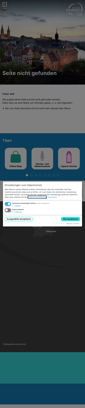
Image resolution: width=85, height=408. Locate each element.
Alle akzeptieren (70, 219)
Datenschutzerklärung (37, 197)
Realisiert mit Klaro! (72, 223)
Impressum (52, 197)
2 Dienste (17, 212)
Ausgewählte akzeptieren (19, 219)
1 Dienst (16, 206)
